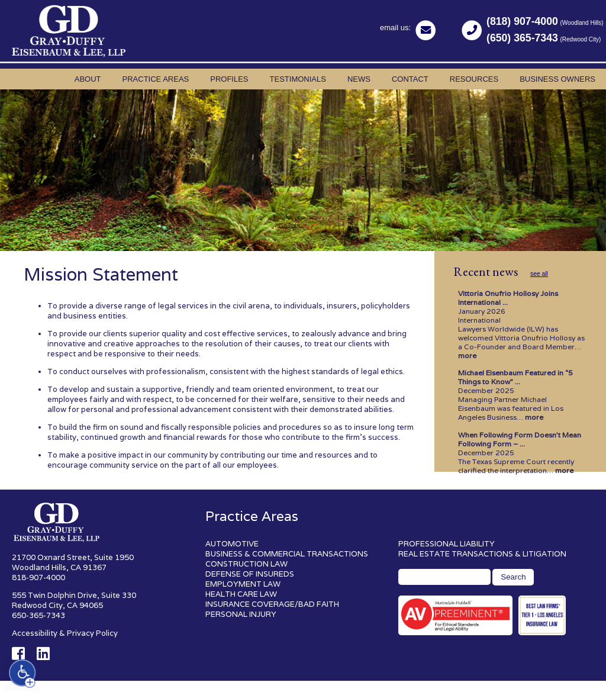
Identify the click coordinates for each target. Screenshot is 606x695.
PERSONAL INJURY (240, 614)
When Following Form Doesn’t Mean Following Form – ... (519, 439)
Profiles (229, 79)
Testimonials (298, 79)
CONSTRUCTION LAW (246, 564)
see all (539, 274)
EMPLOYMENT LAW (243, 584)
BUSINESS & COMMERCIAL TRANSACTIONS (286, 554)
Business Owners (557, 79)
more (467, 355)
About (88, 79)
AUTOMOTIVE (232, 544)
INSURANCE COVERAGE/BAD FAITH (272, 604)
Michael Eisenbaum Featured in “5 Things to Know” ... (515, 377)
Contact (410, 79)
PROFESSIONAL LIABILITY (446, 544)
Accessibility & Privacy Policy (65, 633)
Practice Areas (156, 79)
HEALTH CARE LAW (241, 594)
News (358, 79)
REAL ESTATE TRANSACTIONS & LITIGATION (482, 554)
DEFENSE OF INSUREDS (249, 574)
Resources (474, 79)
